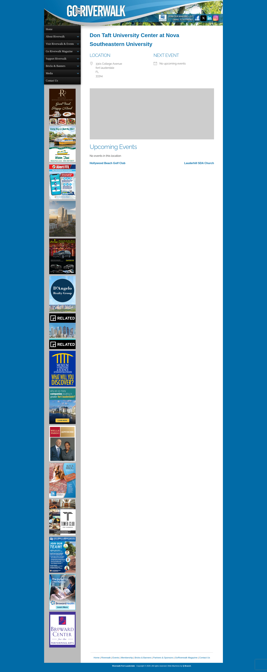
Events (115, 660)
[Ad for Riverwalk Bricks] (62, 483)
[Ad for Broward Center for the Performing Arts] (62, 632)
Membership (127, 660)
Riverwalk (106, 660)
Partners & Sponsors (163, 660)
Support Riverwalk (56, 60)
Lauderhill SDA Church (199, 163)
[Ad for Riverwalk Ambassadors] (62, 557)
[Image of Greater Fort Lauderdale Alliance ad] (62, 409)
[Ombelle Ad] (62, 221)
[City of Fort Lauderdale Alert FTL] (62, 184)
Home (49, 29)
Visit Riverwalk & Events (60, 44)
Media (49, 75)
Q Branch (187, 669)
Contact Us (52, 83)
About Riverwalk (55, 36)
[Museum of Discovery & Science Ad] (62, 371)
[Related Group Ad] (62, 334)
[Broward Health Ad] (62, 595)
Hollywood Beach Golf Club (107, 163)
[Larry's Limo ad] (62, 259)
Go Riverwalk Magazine (59, 52)
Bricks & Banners (55, 67)
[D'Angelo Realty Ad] (62, 296)
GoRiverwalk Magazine (186, 660)
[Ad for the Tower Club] (62, 520)
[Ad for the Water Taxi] (62, 146)
